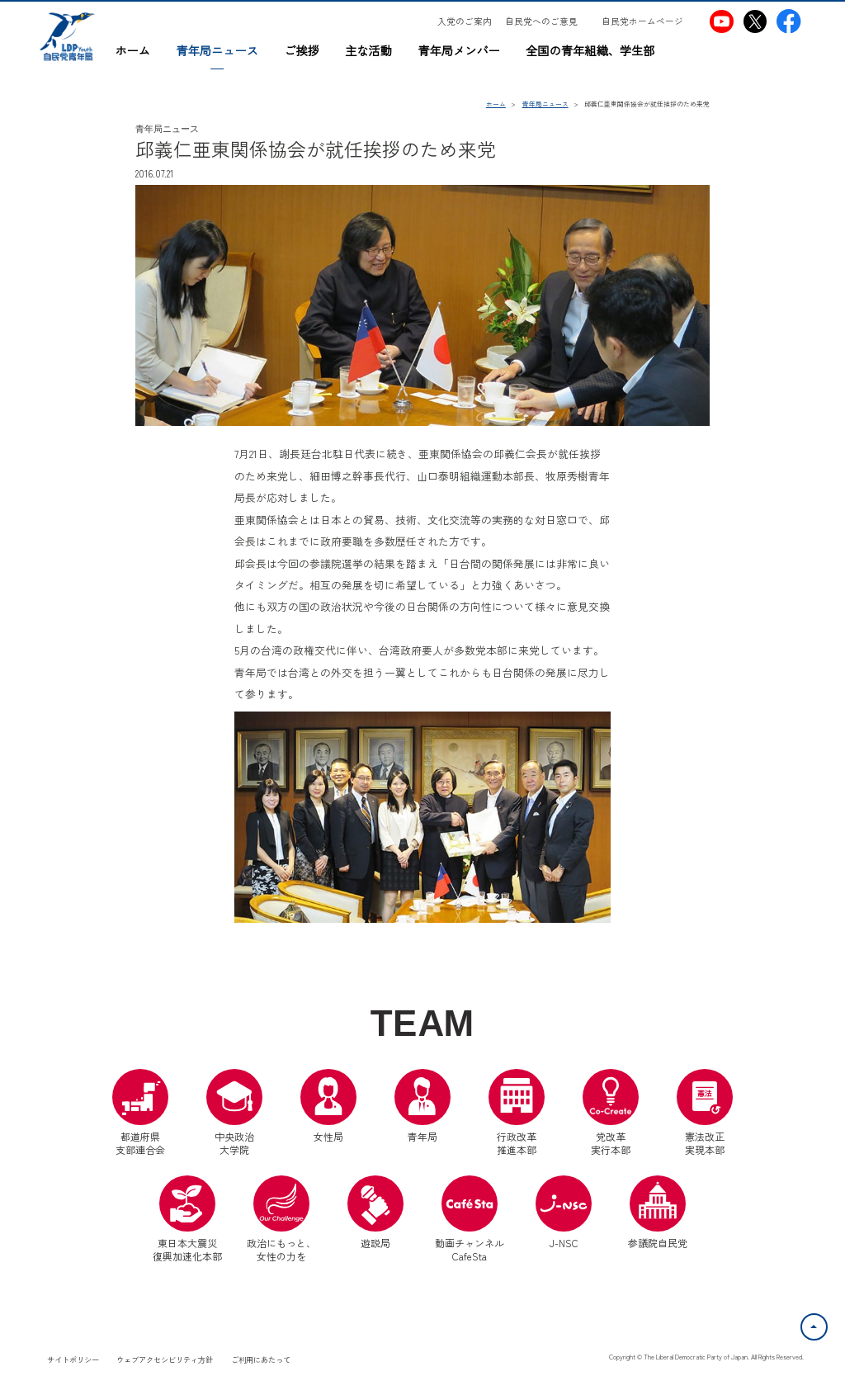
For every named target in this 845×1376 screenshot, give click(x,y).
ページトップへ (827, 1323)
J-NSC (564, 1212)
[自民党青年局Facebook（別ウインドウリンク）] (788, 21)
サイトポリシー (73, 1359)
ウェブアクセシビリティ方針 (164, 1359)
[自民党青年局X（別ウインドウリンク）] (754, 21)
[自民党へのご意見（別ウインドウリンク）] (547, 21)
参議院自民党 (657, 1212)
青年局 (422, 1106)
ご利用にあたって (260, 1359)
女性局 (328, 1106)
